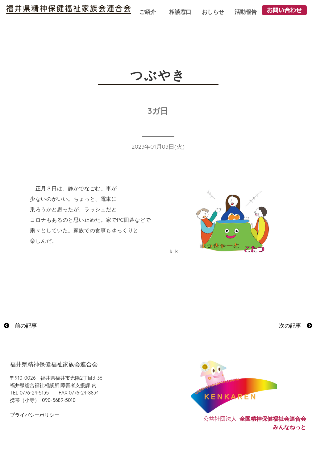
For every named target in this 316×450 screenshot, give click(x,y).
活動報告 (246, 11)
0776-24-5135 (34, 393)
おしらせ (213, 11)
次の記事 (295, 325)
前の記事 (20, 325)
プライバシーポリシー (34, 415)
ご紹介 (147, 11)
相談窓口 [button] (180, 11)
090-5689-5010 (59, 400)
